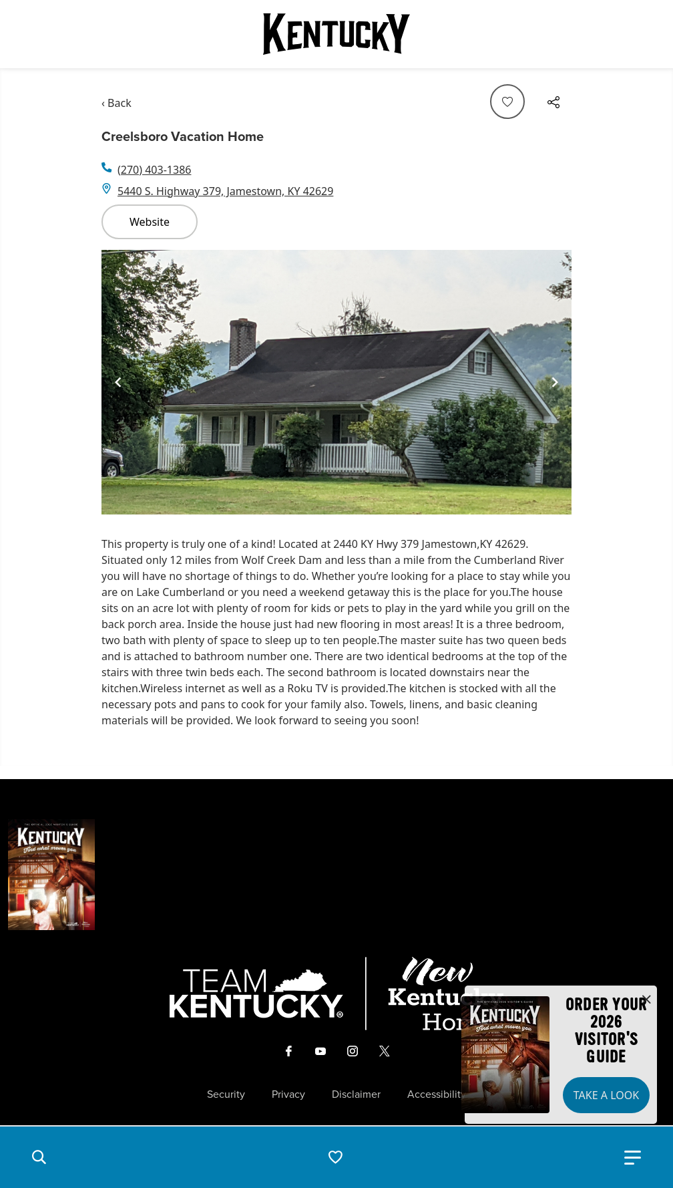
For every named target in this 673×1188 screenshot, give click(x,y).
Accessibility (436, 1094)
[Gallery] (336, 382)
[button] (38, 1157)
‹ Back (116, 103)
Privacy (288, 1094)
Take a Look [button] (606, 1095)
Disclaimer (356, 1094)
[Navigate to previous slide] (118, 382)
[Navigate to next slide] (555, 382)
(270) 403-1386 (154, 169)
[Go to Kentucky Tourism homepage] (336, 34)
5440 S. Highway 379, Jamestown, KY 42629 (225, 191)
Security (226, 1094)
